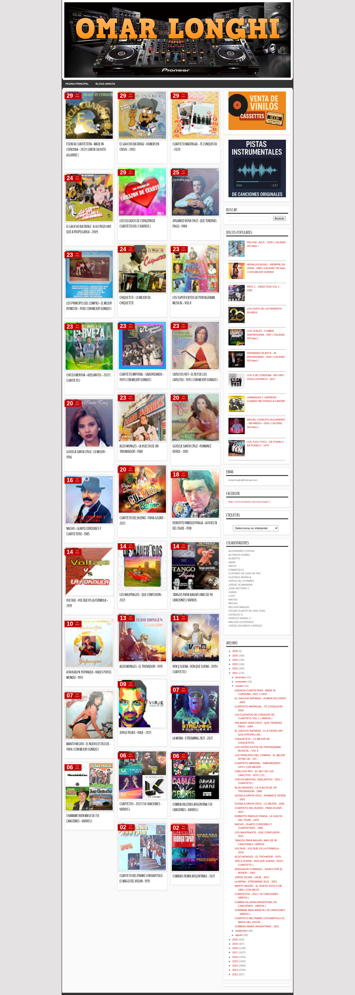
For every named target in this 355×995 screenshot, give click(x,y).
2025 (235, 655)
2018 (235, 948)
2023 (235, 664)
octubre (239, 686)
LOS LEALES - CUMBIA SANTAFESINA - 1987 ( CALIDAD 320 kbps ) (266, 334)
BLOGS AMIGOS (105, 83)
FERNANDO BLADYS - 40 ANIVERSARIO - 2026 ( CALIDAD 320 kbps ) (266, 357)
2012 (235, 974)
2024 (235, 660)
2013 (235, 970)
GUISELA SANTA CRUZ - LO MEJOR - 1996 (259, 803)
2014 (235, 965)
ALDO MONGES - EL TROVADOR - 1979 (258, 856)
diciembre (240, 677)
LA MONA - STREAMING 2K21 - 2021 (256, 881)
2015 (235, 961)
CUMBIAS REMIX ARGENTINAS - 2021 (88, 151)
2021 (235, 673)
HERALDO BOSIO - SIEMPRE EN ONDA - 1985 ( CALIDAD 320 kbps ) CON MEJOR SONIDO (266, 268)
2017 (235, 952)
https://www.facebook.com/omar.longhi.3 (249, 501)
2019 (235, 943)
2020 (235, 939)
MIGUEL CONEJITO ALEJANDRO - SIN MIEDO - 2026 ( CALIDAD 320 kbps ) (266, 423)
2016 (235, 957)
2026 (235, 651)
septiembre (241, 930)
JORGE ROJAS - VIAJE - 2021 (252, 877)
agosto (239, 935)
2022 (235, 668)
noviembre (241, 681)
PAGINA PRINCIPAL (77, 83)
